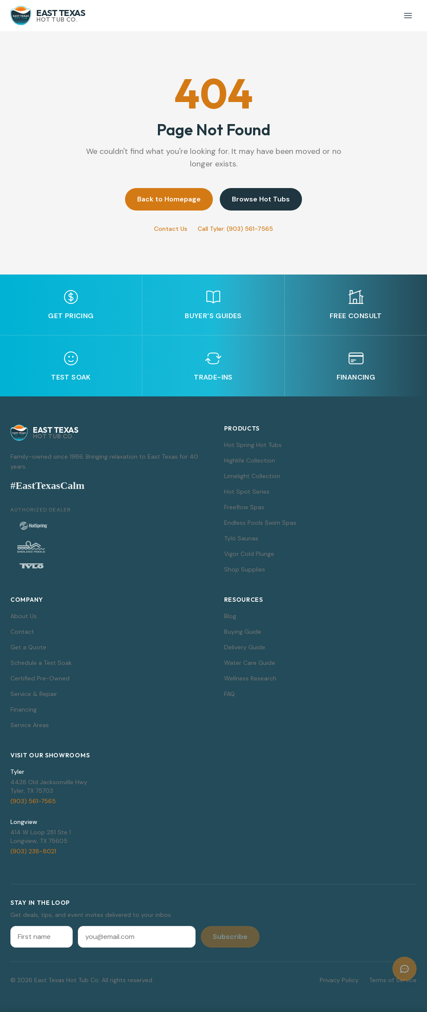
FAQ (229, 694)
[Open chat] (404, 969)
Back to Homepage (169, 199)
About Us (23, 616)
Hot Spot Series (247, 491)
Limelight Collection (252, 476)
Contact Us (170, 229)
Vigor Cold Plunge (249, 554)
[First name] (41, 937)
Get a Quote (28, 647)
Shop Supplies (244, 569)
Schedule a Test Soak (41, 663)
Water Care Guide (249, 663)
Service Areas (29, 725)
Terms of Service (393, 980)
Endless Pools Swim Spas (260, 523)
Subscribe (230, 936)
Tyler (17, 772)
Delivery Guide (244, 647)
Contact (22, 631)
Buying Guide (242, 631)
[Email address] (137, 937)
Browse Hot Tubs (261, 199)
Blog (230, 616)
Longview (23, 822)
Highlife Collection (249, 460)
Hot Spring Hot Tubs (253, 445)
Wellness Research (250, 678)
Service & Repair (33, 694)
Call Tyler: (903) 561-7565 (235, 229)
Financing (23, 709)
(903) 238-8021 (33, 851)
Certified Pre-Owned (40, 678)
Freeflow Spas (244, 507)
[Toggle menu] (408, 15)
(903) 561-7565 (33, 801)
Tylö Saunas (241, 538)
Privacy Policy (339, 980)
